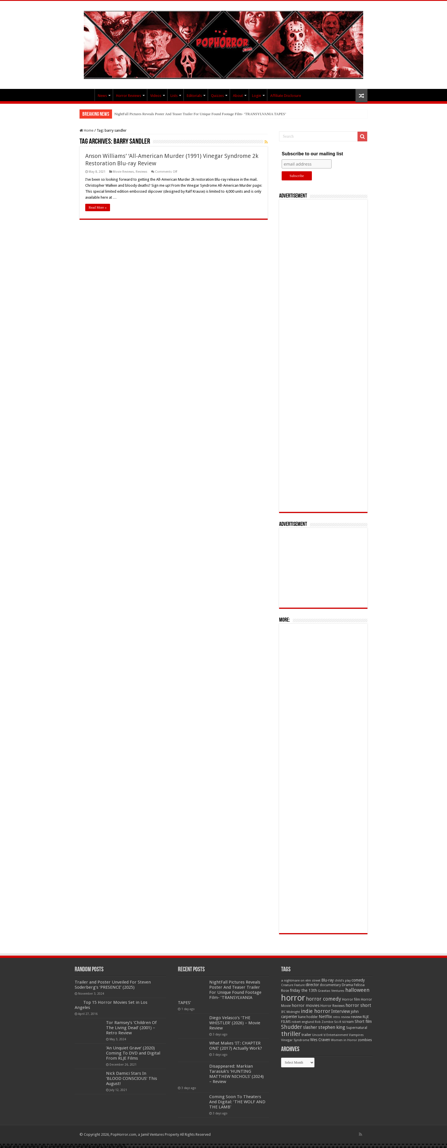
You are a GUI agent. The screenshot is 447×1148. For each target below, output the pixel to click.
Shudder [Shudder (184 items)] (291, 1027)
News (102, 95)
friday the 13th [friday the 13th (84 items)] (303, 990)
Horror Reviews (128, 95)
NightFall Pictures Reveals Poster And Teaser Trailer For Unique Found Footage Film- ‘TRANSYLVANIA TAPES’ (200, 114)
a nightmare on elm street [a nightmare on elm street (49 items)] (300, 980)
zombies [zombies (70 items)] (365, 1040)
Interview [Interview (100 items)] (340, 1011)
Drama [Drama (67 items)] (347, 985)
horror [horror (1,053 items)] (293, 998)
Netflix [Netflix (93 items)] (325, 1016)
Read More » (98, 207)
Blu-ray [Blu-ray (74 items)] (327, 980)
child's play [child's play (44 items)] (343, 980)
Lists (174, 95)
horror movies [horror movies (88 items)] (306, 1005)
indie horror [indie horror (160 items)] (315, 1011)
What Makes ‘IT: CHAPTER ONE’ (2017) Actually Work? (235, 1046)
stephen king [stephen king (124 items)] (331, 1027)
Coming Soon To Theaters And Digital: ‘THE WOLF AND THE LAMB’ (237, 1102)
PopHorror (87, 95)
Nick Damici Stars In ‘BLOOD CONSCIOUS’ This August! (131, 1078)
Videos (155, 95)
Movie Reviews (123, 172)
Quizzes (217, 95)
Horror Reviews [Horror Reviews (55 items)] (332, 1006)
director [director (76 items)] (312, 984)
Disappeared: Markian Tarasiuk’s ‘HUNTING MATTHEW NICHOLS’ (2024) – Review (236, 1074)
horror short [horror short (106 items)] (358, 1005)
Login (256, 95)
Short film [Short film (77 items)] (363, 1021)
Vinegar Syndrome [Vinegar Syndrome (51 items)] (295, 1040)
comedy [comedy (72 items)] (358, 980)
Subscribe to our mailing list (312, 153)
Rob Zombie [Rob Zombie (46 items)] (324, 1022)
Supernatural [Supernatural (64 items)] (356, 1027)
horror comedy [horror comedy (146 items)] (323, 999)
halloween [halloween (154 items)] (357, 990)
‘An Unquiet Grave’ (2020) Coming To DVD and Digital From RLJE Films (133, 1053)
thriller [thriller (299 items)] (291, 1033)
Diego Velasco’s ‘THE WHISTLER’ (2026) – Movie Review (234, 1023)
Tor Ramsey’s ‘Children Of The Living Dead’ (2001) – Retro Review (131, 1027)
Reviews (141, 172)
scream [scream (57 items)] (348, 1022)
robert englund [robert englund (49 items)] (303, 1022)
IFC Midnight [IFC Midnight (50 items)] (290, 1012)
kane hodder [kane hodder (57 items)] (308, 1017)
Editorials (194, 95)
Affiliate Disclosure (285, 95)
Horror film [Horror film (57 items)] (351, 1000)
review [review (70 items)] (356, 1017)
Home (87, 130)
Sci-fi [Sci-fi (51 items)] (337, 1022)
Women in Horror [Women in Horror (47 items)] (344, 1040)
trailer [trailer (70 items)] (306, 1035)
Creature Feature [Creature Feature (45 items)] (293, 985)
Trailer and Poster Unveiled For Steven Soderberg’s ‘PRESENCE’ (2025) (113, 985)
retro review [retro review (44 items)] (341, 1017)
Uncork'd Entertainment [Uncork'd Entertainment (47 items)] (330, 1035)
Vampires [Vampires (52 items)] (356, 1035)
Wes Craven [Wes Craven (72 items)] (320, 1039)
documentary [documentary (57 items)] (330, 985)
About (238, 95)
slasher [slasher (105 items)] (310, 1027)
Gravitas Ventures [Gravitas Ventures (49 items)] (331, 991)
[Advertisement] (323, 356)
